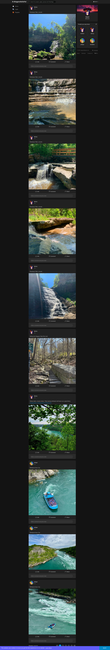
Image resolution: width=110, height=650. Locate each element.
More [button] (96, 53)
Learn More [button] (48, 648)
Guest (87, 17)
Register (16, 12)
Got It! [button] (104, 648)
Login (15, 9)
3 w (35, 8)
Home (15, 6)
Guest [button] (95, 1)
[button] (42, 1)
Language (95, 50)
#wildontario (48, 403)
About (78, 53)
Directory (84, 53)
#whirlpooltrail (41, 403)
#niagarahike (33, 403)
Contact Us (90, 53)
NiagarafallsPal (19, 2)
